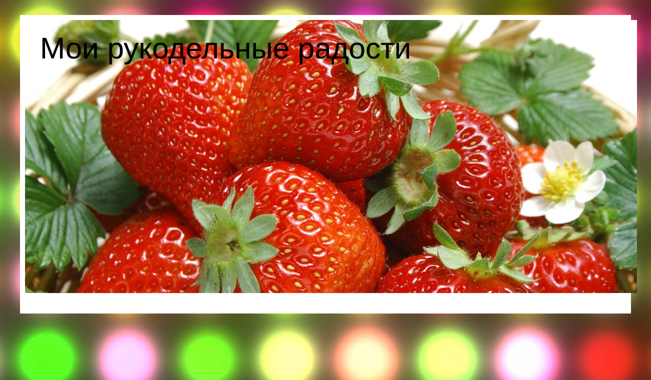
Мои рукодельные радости (225, 48)
